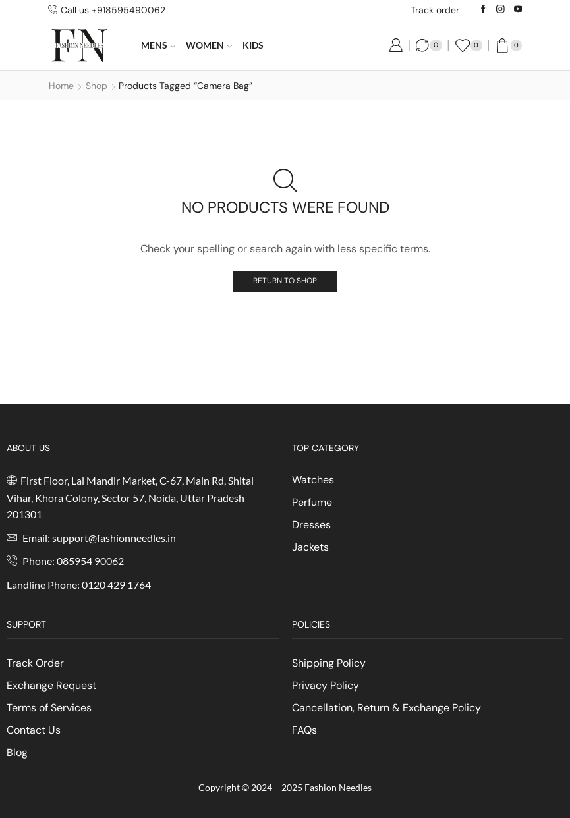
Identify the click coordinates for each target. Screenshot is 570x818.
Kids (253, 45)
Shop (96, 86)
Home (61, 86)
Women (209, 45)
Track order (435, 10)
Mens (158, 45)
